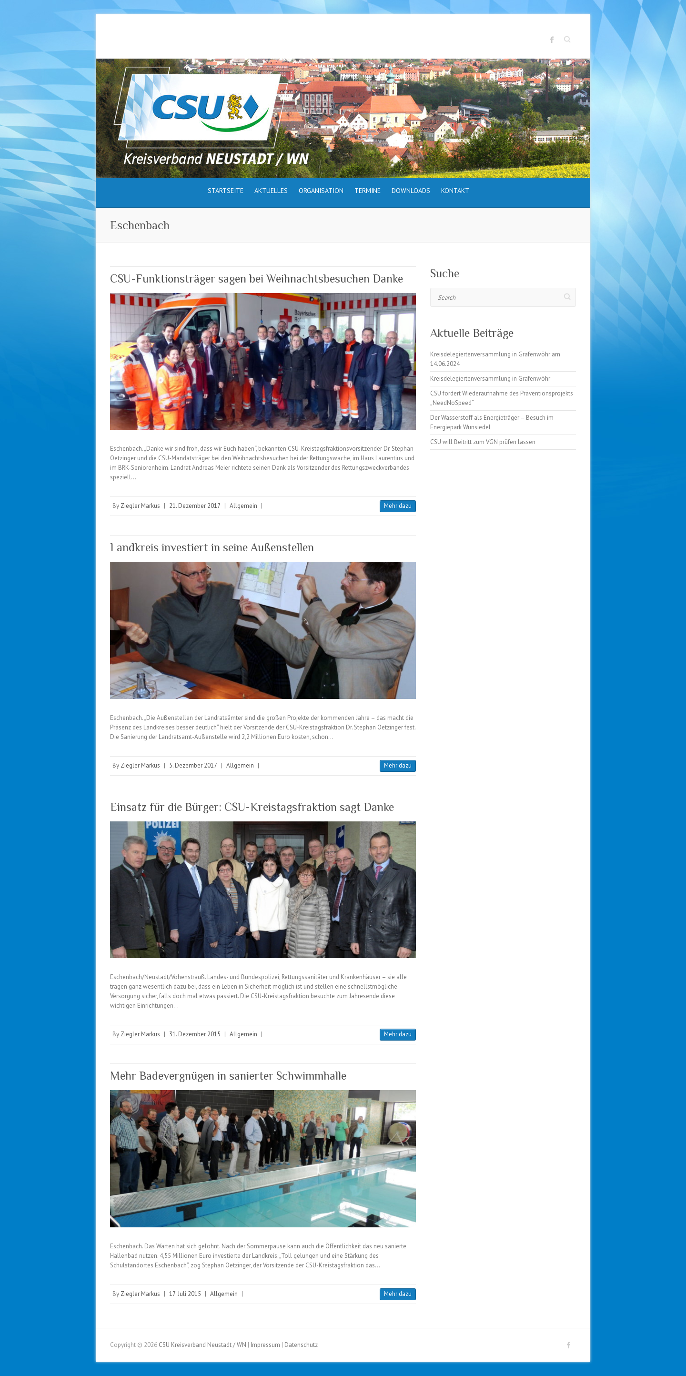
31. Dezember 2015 (195, 1034)
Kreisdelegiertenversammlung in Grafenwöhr (490, 378)
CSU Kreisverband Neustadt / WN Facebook (552, 39)
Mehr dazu (398, 506)
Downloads (411, 190)
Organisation (321, 190)
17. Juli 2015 (185, 1294)
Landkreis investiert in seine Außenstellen (212, 547)
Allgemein (243, 506)
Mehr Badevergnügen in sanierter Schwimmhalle (228, 1075)
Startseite (225, 190)
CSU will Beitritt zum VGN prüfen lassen (482, 442)
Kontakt (455, 190)
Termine (367, 190)
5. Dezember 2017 (193, 765)
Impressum (265, 1345)
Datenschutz (301, 1345)
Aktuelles (271, 190)
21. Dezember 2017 (195, 506)
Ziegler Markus (140, 506)
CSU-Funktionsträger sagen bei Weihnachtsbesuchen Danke (256, 278)
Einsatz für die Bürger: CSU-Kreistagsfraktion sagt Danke (252, 806)
